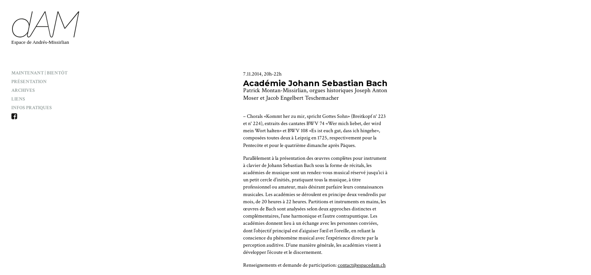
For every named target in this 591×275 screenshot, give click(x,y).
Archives (23, 90)
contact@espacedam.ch (362, 265)
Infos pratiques (31, 108)
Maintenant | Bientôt (39, 73)
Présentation (29, 82)
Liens (18, 99)
